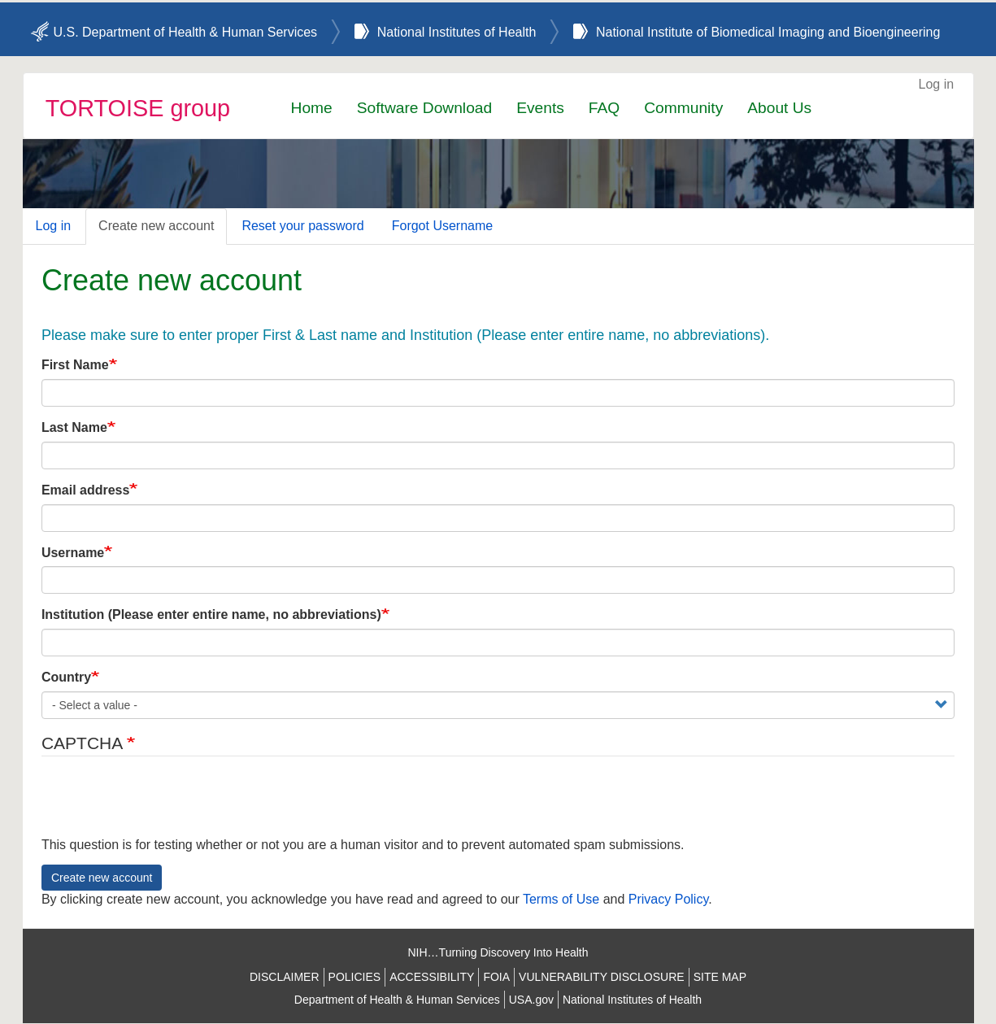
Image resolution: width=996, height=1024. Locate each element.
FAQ (604, 107)
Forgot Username (443, 226)
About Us (779, 107)
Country (66, 677)
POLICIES (354, 976)
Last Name (74, 427)
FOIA (496, 976)
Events (540, 107)
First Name (75, 365)
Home (312, 107)
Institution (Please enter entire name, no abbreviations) (211, 614)
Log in (937, 84)
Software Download (424, 107)
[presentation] (165, 804)
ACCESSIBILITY (431, 976)
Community (683, 107)
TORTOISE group (138, 108)
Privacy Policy (668, 899)
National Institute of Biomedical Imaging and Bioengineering (768, 32)
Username (72, 553)
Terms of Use (561, 899)
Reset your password (302, 226)
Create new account (156, 226)
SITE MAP (720, 976)
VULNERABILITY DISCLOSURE (602, 976)
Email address (85, 490)
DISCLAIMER (285, 976)
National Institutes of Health (457, 32)
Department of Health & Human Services (397, 999)
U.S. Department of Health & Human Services (186, 32)
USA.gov (531, 999)
